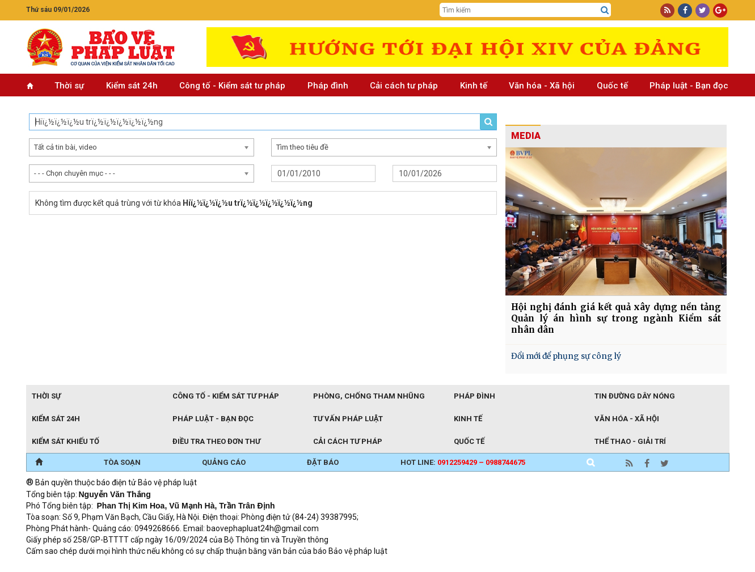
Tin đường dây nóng (634, 396)
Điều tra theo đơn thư (216, 441)
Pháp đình (327, 85)
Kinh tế (473, 85)
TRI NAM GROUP (60, 566)
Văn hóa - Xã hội (542, 85)
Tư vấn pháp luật (348, 418)
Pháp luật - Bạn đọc (688, 85)
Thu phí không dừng (227, 566)
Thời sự (69, 85)
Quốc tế (612, 85)
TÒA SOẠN (122, 462)
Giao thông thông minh (141, 566)
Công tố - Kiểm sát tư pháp (232, 85)
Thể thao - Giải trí (630, 441)
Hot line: (462, 462)
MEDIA (526, 135)
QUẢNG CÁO (224, 462)
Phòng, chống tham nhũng (369, 396)
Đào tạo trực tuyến (307, 566)
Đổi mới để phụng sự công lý (566, 356)
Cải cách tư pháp (404, 85)
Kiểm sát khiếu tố (65, 441)
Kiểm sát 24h (132, 85)
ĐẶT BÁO (323, 462)
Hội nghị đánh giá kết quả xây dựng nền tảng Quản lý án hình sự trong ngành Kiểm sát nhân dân (616, 318)
